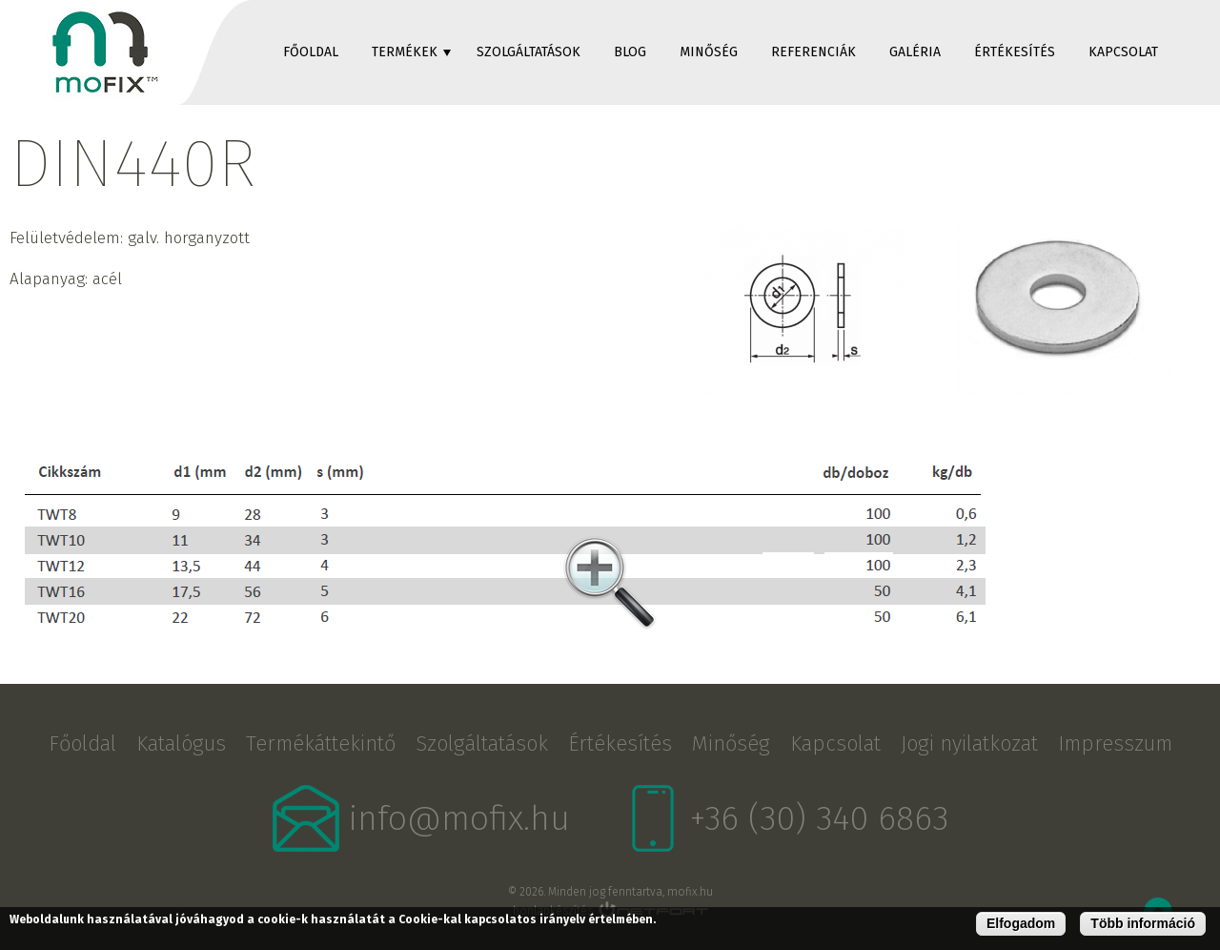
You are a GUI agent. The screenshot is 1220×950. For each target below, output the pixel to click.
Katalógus (181, 743)
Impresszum (1115, 743)
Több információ (1142, 923)
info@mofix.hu (459, 818)
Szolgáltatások (528, 52)
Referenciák (813, 52)
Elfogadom (1020, 923)
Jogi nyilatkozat (969, 743)
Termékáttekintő (321, 743)
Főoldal (310, 52)
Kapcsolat (1123, 52)
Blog (630, 52)
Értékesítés (1014, 52)
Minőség (709, 52)
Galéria (915, 52)
